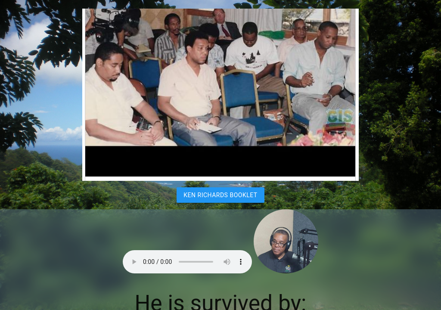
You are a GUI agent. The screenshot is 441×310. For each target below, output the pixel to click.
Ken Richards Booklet (220, 195)
